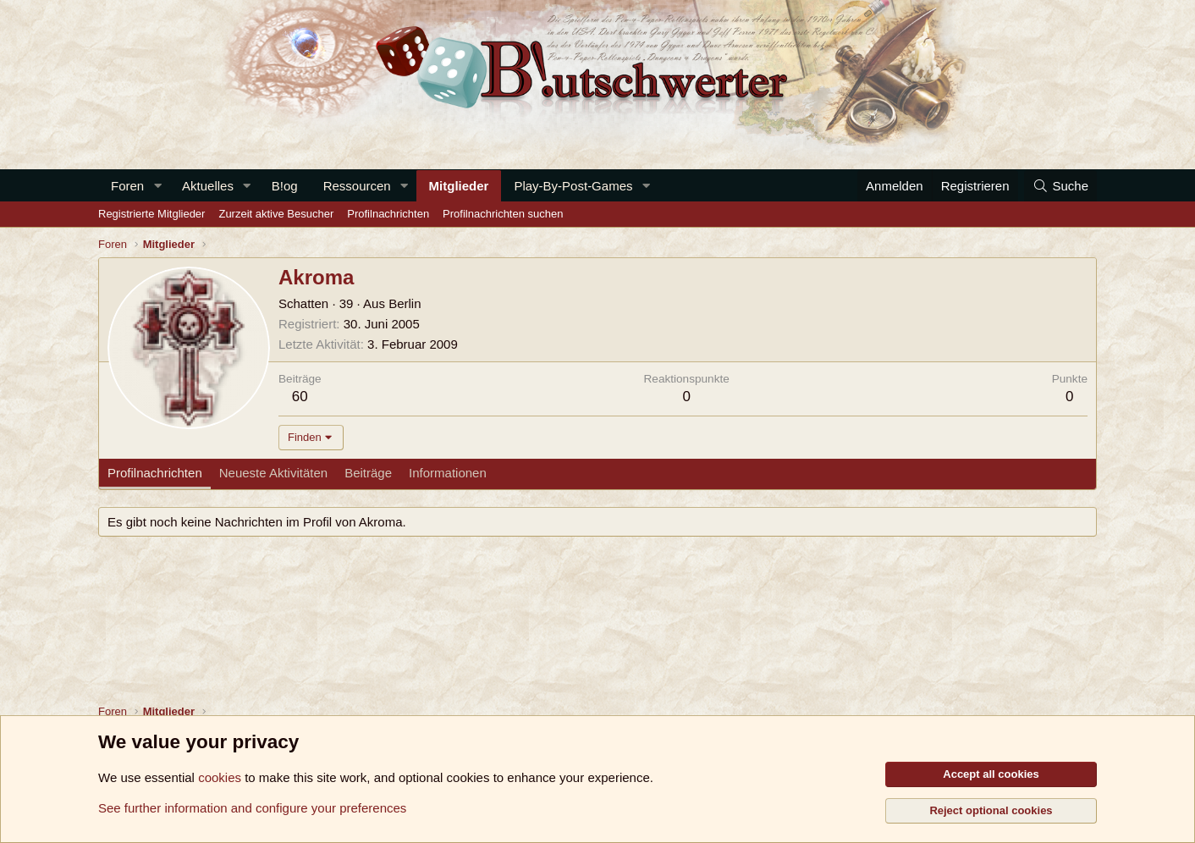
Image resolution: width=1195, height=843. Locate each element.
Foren (127, 186)
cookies (219, 777)
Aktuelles (208, 186)
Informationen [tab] (448, 473)
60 (300, 396)
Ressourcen (357, 186)
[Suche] (1060, 185)
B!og (285, 186)
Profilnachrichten (388, 213)
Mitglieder (459, 186)
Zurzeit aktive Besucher (275, 213)
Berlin (404, 303)
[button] (157, 185)
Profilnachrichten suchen (503, 213)
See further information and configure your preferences (252, 808)
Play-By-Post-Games (573, 186)
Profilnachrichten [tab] (154, 473)
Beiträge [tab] (368, 473)
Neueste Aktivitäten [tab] (273, 473)
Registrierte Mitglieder (151, 213)
